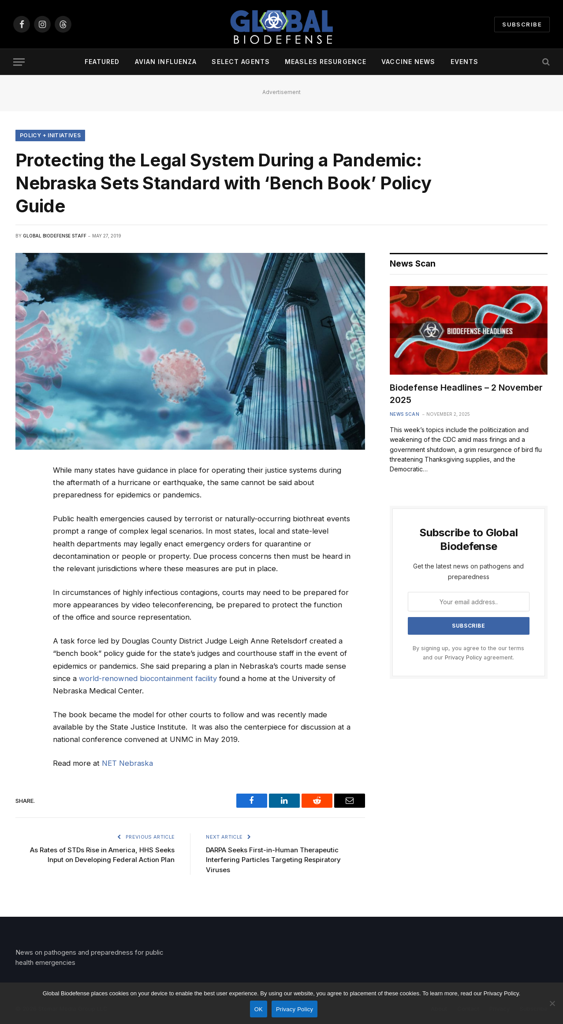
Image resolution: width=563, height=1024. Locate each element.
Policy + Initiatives (50, 135)
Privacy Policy (463, 657)
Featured (102, 61)
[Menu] (19, 62)
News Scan (405, 414)
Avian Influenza (166, 61)
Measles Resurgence (325, 61)
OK (258, 1009)
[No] (552, 1003)
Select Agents (241, 61)
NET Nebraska (127, 763)
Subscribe (522, 24)
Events (465, 61)
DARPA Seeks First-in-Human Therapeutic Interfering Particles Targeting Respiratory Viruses (273, 860)
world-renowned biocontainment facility (148, 678)
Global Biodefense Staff (54, 235)
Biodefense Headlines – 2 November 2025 (466, 393)
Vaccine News (408, 61)
